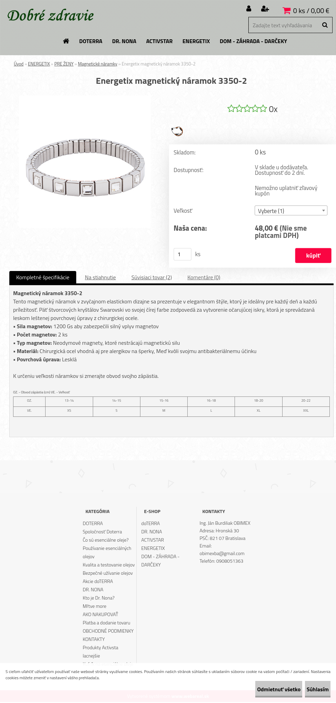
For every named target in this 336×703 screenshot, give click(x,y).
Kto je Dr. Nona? (99, 598)
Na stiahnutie (100, 278)
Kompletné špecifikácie (42, 278)
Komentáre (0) (203, 278)
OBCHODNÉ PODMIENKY (108, 631)
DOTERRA (93, 524)
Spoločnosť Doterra (102, 532)
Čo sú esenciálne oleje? (106, 540)
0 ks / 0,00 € (311, 10)
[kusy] (182, 255)
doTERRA (150, 524)
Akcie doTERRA (98, 582)
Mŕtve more (95, 607)
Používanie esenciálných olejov (107, 553)
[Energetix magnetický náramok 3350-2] (85, 98)
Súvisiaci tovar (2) (151, 278)
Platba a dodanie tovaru (106, 623)
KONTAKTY (94, 640)
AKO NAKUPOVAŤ (100, 615)
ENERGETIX (39, 63)
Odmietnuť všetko (258, 689)
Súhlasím (311, 689)
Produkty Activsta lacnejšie (100, 652)
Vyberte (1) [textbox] (271, 212)
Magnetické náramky (97, 63)
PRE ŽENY (63, 63)
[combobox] (291, 212)
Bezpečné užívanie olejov (108, 574)
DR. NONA (93, 590)
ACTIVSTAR (152, 540)
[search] (325, 25)
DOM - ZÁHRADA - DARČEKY (160, 561)
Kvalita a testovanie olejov (109, 565)
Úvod (18, 63)
